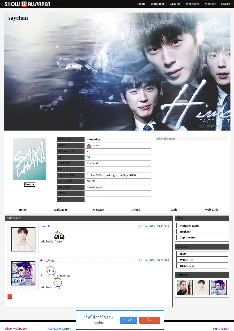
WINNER (186, 260)
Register (185, 231)
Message (98, 209)
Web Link (211, 209)
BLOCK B (187, 265)
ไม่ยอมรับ (149, 321)
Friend (136, 209)
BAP (183, 254)
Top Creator (188, 237)
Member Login (190, 225)
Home (22, 209)
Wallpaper (60, 209)
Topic (173, 209)
